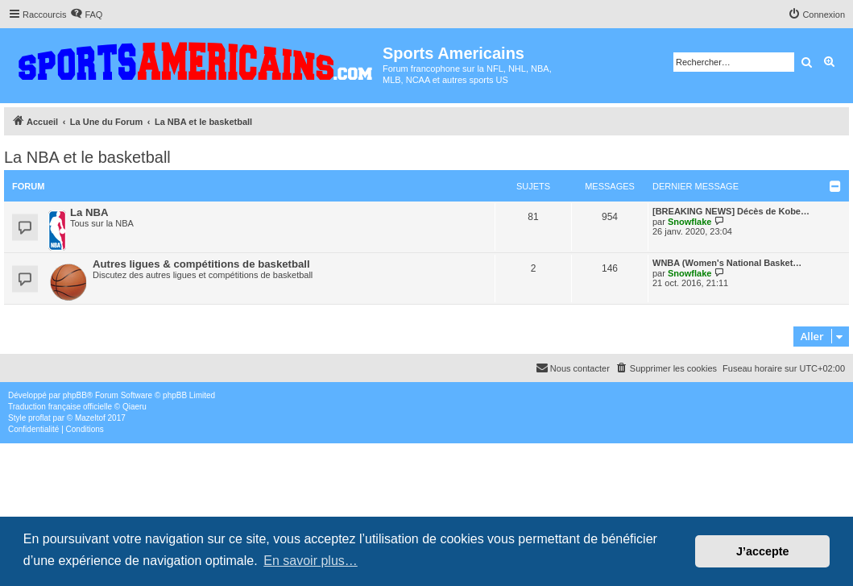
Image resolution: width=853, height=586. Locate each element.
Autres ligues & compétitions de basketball (201, 264)
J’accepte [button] (762, 551)
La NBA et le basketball (87, 157)
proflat (39, 418)
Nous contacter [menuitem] (573, 367)
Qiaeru (134, 406)
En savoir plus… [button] (310, 560)
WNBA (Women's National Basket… (726, 263)
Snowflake (689, 222)
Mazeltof (90, 418)
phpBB (75, 395)
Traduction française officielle (60, 406)
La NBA (89, 212)
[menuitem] (86, 14)
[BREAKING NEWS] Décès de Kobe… (731, 211)
